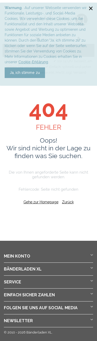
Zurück (68, 202)
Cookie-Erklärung (33, 62)
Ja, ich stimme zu (25, 73)
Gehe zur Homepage (41, 202)
